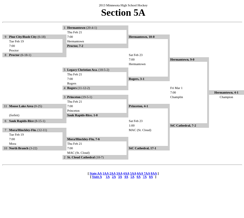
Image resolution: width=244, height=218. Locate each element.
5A (132, 176)
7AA (147, 173)
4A (126, 176)
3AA (119, 173)
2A (114, 176)
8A (150, 176)
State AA (96, 173)
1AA (105, 173)
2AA (112, 173)
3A (120, 176)
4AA (126, 173)
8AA (154, 173)
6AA (140, 173)
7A (144, 176)
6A (138, 176)
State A (97, 176)
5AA (133, 173)
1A (107, 176)
